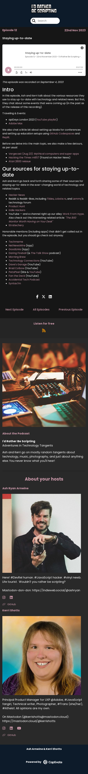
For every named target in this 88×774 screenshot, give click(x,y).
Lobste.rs (60, 199)
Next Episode (15, 309)
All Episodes (41, 309)
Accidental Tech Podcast (24, 279)
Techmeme (16, 242)
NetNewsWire (17, 245)
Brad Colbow (17, 268)
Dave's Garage (18, 264)
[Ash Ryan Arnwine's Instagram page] (5, 597)
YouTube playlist (46, 119)
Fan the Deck (17, 276)
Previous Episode (70, 309)
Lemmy (77, 199)
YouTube (34, 272)
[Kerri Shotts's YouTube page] (21, 728)
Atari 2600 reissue (20, 161)
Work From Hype (73, 214)
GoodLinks (15, 249)
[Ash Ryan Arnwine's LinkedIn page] (13, 597)
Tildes (50, 199)
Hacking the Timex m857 (24, 157)
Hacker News (17, 195)
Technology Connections (24, 260)
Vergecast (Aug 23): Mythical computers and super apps (44, 154)
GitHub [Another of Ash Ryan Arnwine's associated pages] (9, 604)
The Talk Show (40, 253)
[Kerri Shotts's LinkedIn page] (13, 728)
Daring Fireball (18, 253)
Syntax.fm (15, 283)
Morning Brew (17, 257)
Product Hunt (17, 206)
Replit (5, 137)
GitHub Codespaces (62, 133)
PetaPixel (14, 272)
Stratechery (16, 225)
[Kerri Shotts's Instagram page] (5, 728)
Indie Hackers (17, 210)
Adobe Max (15, 123)
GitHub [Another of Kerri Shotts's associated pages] (9, 735)
